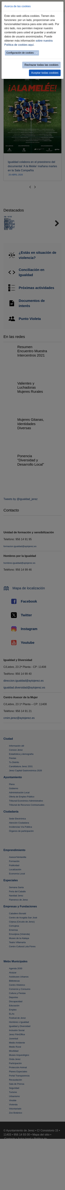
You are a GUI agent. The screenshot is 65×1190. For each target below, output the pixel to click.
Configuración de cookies (20, 52)
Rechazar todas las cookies (41, 64)
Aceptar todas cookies (44, 72)
